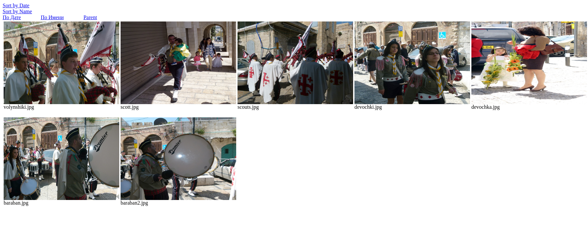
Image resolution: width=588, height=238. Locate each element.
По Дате (12, 17)
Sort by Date (16, 5)
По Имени (52, 17)
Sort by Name (17, 11)
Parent (90, 17)
